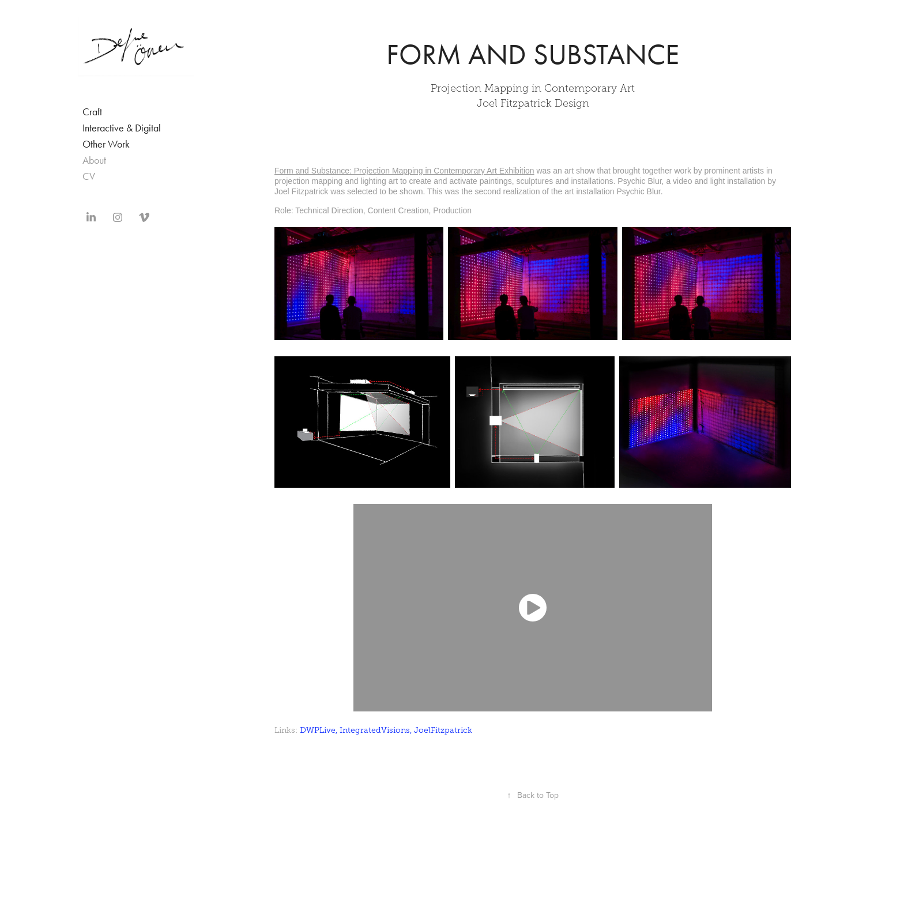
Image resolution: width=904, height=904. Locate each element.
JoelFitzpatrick (443, 730)
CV (88, 176)
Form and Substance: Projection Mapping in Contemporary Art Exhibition (404, 170)
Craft (92, 112)
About (94, 160)
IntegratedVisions (375, 730)
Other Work (106, 144)
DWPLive (318, 730)
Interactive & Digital (121, 128)
